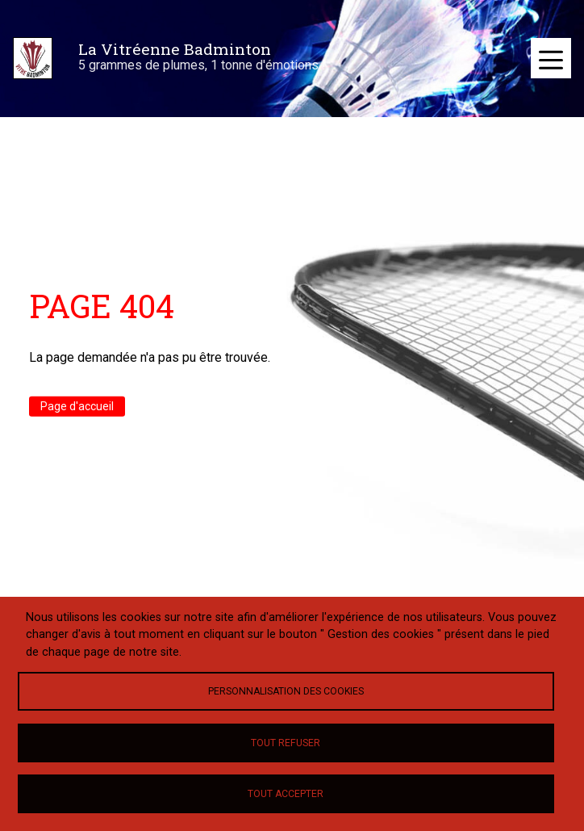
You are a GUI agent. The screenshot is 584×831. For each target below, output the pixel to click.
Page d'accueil (77, 406)
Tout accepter (285, 794)
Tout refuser (285, 743)
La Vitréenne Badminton (174, 49)
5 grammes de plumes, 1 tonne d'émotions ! (202, 65)
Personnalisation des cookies (286, 691)
